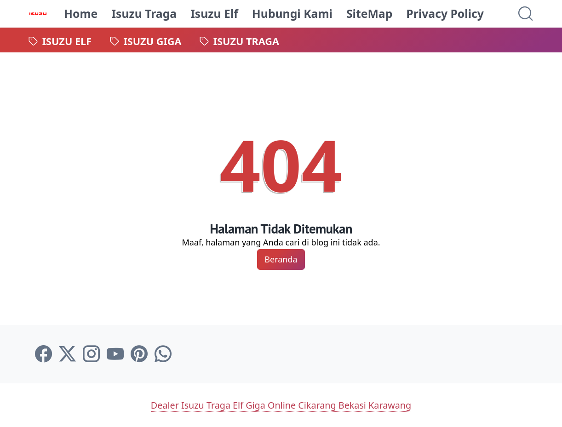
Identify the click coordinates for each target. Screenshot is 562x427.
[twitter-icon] (67, 354)
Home (81, 13)
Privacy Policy (445, 13)
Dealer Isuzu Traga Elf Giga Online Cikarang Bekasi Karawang (281, 404)
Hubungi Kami (292, 13)
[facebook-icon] (43, 354)
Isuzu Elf (215, 13)
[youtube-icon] (115, 354)
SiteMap (370, 13)
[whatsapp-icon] (163, 354)
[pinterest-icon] (139, 354)
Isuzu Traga (144, 13)
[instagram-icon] (91, 354)
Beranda (280, 259)
